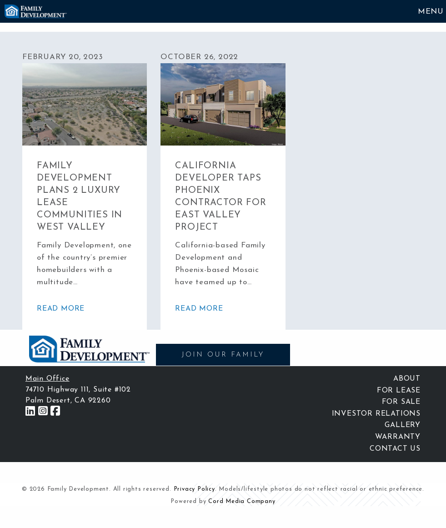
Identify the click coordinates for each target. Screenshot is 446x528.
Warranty (398, 437)
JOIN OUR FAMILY (223, 355)
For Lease (399, 390)
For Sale (401, 402)
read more (61, 308)
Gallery (403, 425)
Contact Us (395, 449)
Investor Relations (376, 413)
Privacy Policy (194, 489)
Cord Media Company (241, 501)
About (407, 378)
